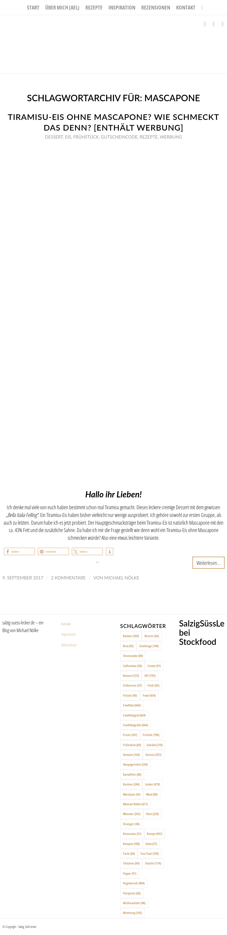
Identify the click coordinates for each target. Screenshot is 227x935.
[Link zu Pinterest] (222, 24)
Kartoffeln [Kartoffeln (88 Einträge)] (132, 774)
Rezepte (149, 136)
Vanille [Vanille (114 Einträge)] (153, 863)
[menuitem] (33, 7)
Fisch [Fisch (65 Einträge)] (153, 685)
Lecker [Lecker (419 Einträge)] (152, 784)
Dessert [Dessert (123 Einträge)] (131, 675)
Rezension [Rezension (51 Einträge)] (132, 833)
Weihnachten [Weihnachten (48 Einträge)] (134, 903)
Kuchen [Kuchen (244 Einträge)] (131, 784)
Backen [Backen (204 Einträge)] (131, 636)
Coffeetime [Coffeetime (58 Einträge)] (132, 666)
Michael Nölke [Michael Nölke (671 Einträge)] (135, 804)
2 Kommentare (68, 577)
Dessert (54, 136)
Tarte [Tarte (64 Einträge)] (129, 853)
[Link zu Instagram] (213, 24)
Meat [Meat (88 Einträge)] (152, 794)
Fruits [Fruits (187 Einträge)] (130, 734)
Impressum (68, 634)
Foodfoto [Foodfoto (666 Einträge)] (132, 705)
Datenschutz (69, 645)
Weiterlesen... (208, 562)
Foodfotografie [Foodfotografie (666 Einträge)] (135, 725)
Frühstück (86, 136)
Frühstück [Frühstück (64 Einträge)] (132, 745)
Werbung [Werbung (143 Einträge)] (132, 912)
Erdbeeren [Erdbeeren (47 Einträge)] (132, 685)
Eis (68, 136)
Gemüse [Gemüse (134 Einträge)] (131, 754)
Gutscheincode (119, 136)
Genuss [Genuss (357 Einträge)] (153, 754)
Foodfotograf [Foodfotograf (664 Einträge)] (134, 715)
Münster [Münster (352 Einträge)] (131, 814)
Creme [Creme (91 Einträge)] (154, 666)
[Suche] (200, 7)
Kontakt (66, 623)
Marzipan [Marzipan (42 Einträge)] (131, 794)
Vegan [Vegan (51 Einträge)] (129, 873)
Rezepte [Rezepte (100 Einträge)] (131, 843)
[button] (19, 551)
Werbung (171, 136)
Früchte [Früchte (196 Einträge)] (151, 734)
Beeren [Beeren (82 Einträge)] (152, 636)
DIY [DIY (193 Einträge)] (150, 675)
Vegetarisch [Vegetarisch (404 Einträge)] (134, 883)
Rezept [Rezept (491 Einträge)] (154, 833)
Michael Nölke (121, 577)
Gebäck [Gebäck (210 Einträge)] (155, 745)
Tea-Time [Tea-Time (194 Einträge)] (149, 853)
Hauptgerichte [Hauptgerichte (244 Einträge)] (135, 764)
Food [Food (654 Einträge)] (149, 695)
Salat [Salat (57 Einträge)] (151, 843)
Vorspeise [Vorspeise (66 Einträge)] (132, 893)
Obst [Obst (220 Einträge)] (152, 814)
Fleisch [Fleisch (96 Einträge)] (130, 695)
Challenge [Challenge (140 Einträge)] (149, 646)
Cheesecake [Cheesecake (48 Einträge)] (133, 655)
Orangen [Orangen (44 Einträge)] (131, 824)
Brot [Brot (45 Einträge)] (128, 646)
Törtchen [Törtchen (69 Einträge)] (131, 863)
